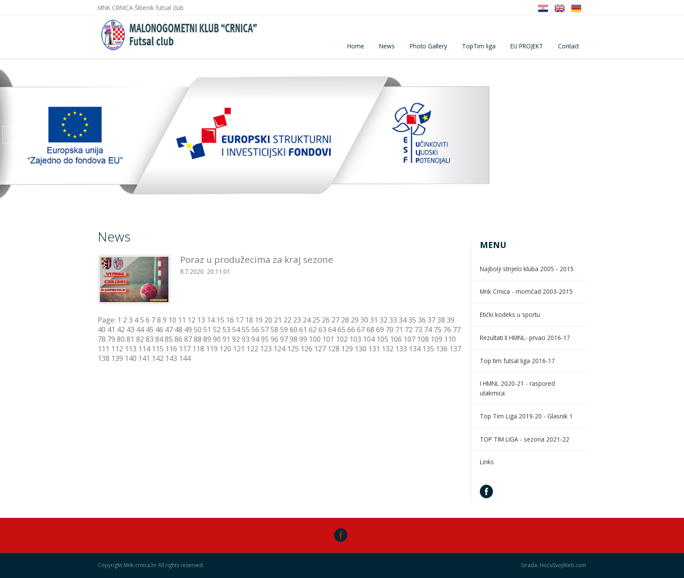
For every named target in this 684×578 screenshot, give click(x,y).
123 (266, 349)
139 (117, 358)
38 (441, 320)
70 (389, 329)
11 (182, 320)
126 (306, 349)
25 (316, 320)
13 (201, 320)
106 (396, 339)
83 (150, 339)
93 (246, 339)
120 (225, 349)
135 (428, 349)
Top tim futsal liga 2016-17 (517, 361)
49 (188, 329)
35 (412, 320)
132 (387, 349)
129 (347, 349)
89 (207, 339)
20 (268, 320)
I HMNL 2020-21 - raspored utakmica (517, 388)
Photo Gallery (428, 46)
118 (198, 349)
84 (159, 339)
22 (287, 320)
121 (239, 349)
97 (284, 339)
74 (428, 329)
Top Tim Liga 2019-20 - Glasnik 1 (526, 416)
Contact (568, 46)
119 (212, 349)
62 (313, 329)
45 (150, 329)
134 (415, 349)
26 (326, 320)
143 (171, 358)
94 (255, 339)
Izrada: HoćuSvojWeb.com (553, 565)
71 (399, 329)
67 (361, 329)
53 (226, 329)
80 (121, 339)
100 (315, 339)
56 (255, 329)
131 (374, 349)
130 (360, 349)
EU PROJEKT (526, 46)
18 (249, 320)
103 (355, 339)
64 (332, 329)
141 (144, 358)
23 (297, 320)
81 (130, 339)
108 (423, 339)
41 (111, 329)
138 (103, 358)
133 (401, 349)
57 (265, 329)
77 (457, 329)
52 (217, 329)
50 (198, 329)
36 (422, 320)
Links (487, 462)
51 (207, 329)
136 (442, 349)
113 (131, 349)
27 (335, 320)
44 (140, 329)
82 (140, 339)
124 (279, 349)
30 (364, 320)
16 (230, 320)
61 (303, 329)
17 (239, 320)
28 (345, 320)
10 (172, 320)
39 (451, 320)
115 (158, 349)
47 (169, 329)
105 (382, 339)
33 (393, 320)
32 (383, 320)
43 (130, 329)
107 (409, 339)
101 (328, 339)
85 (169, 339)
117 (185, 349)
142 (158, 358)
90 (217, 339)
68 (370, 329)
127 (320, 349)
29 (355, 320)
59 (284, 329)
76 (447, 329)
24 (307, 320)
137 (455, 349)
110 (450, 339)
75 (437, 329)
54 (236, 329)
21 (278, 320)
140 (131, 358)
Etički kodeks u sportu (510, 314)
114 (144, 349)
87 (188, 339)
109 (436, 339)
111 (103, 349)
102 (342, 339)
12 (191, 320)
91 (226, 339)
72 (409, 329)
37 (431, 320)
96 (274, 339)
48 (178, 329)
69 (380, 329)
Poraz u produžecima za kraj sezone (256, 259)
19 (259, 320)
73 (418, 329)
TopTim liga (479, 46)
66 (351, 329)
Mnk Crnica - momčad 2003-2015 (526, 291)
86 (178, 339)
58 (274, 329)
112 (117, 349)
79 (111, 339)
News (387, 46)
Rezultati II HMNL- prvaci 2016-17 (525, 337)
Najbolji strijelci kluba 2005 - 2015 (527, 269)
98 (294, 339)
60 (294, 329)
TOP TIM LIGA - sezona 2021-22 (524, 439)
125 (293, 349)
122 (252, 349)
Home (355, 46)
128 (333, 349)
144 (185, 358)
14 (211, 320)
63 (322, 329)
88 (198, 339)
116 (171, 349)
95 (265, 339)
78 (102, 339)
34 (403, 320)
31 (374, 320)
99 (303, 339)
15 (220, 320)
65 (341, 329)
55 (246, 329)
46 (159, 329)
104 (369, 339)
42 (121, 329)
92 (236, 339)
